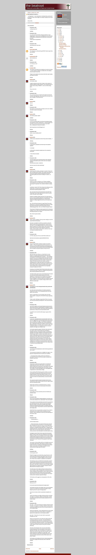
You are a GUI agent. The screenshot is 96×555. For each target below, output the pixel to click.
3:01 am (31, 135)
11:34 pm (31, 31)
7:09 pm (31, 105)
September (61, 40)
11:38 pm (31, 65)
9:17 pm (31, 302)
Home (40, 548)
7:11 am (31, 77)
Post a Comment (30, 544)
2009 (59, 33)
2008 (59, 34)
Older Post (52, 548)
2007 (59, 58)
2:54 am (31, 315)
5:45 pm (31, 360)
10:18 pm (31, 415)
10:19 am (31, 232)
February (61, 54)
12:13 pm (31, 140)
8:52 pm (31, 394)
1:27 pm (31, 91)
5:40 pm (31, 542)
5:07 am (31, 345)
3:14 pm (31, 167)
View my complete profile (62, 22)
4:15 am (31, 479)
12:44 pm (31, 250)
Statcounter (59, 67)
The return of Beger (62, 43)
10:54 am (31, 99)
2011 (59, 30)
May (60, 50)
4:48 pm (31, 60)
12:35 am (31, 449)
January (60, 56)
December (61, 36)
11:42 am (31, 240)
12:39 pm (31, 117)
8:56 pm (31, 282)
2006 (59, 59)
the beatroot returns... (33, 14)
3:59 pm (31, 177)
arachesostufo (32, 56)
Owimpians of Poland (62, 44)
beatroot (31, 79)
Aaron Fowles (32, 49)
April (60, 51)
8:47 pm (31, 54)
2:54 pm (31, 47)
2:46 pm (31, 41)
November (61, 37)
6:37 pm (31, 129)
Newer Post (28, 548)
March (60, 53)
